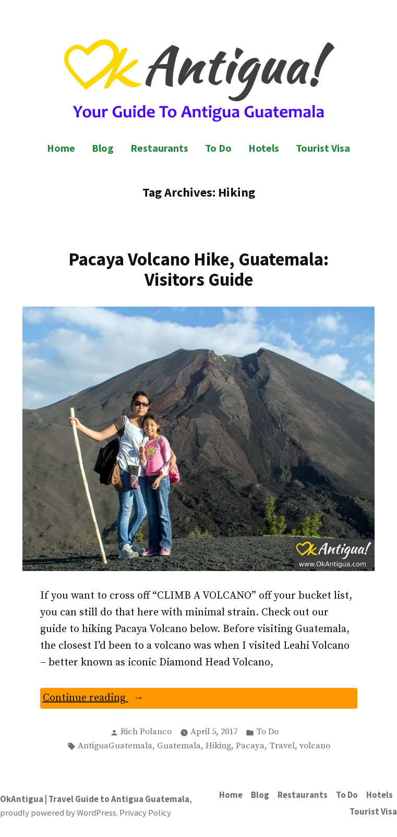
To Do (218, 147)
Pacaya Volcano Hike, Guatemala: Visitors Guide (198, 269)
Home (61, 147)
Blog (103, 147)
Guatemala (179, 746)
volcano (314, 746)
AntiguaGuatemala (115, 746)
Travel (282, 746)
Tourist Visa (323, 147)
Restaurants (159, 147)
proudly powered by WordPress (58, 812)
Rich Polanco (146, 731)
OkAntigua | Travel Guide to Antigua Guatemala (94, 799)
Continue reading (112, 699)
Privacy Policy (145, 812)
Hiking (218, 746)
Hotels (263, 147)
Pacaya (250, 746)
